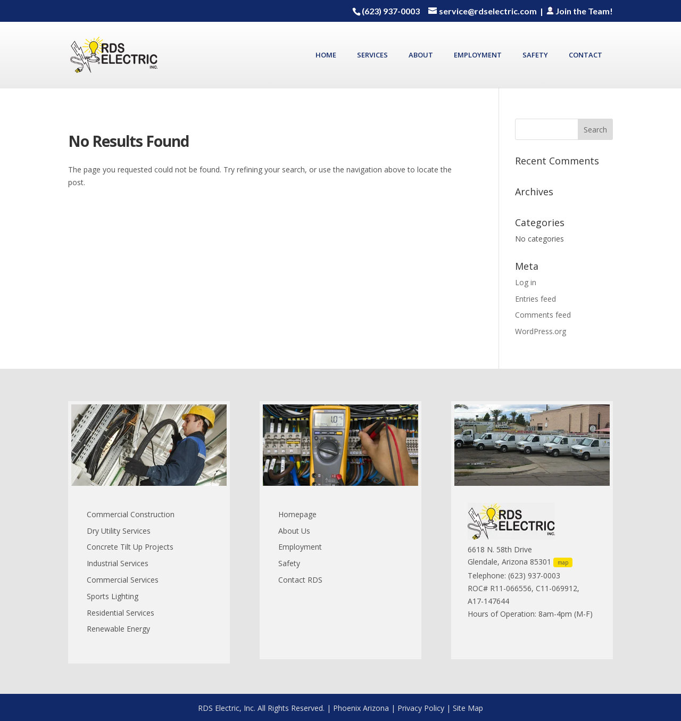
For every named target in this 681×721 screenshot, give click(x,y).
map (563, 562)
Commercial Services (123, 580)
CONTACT (585, 55)
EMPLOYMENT (478, 55)
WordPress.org (540, 331)
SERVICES (372, 55)
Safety (289, 563)
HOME (325, 55)
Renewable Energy (118, 629)
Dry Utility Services (119, 531)
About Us (294, 531)
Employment (300, 547)
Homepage (297, 514)
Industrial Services (117, 563)
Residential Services (120, 613)
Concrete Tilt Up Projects (130, 547)
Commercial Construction (131, 514)
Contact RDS (300, 580)
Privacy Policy (420, 708)
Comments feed (543, 315)
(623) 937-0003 (391, 11)
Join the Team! (579, 11)
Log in (525, 282)
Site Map (468, 708)
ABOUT (421, 55)
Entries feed (535, 299)
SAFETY (535, 55)
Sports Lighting (112, 596)
